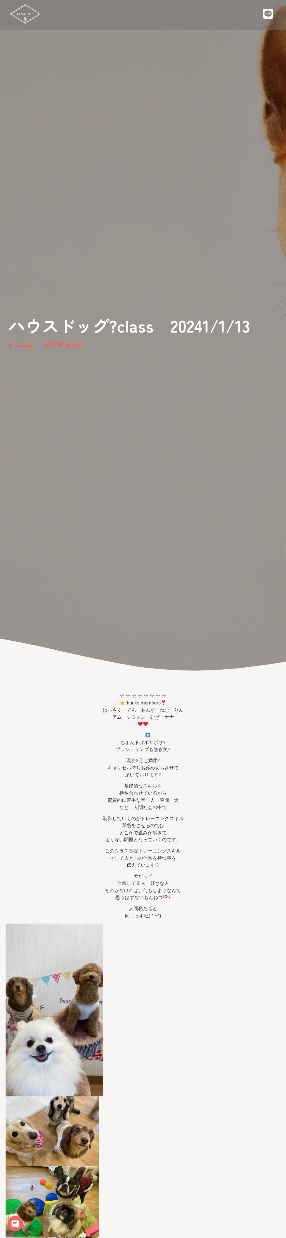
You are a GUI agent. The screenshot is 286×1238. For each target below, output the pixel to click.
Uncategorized (33, 345)
